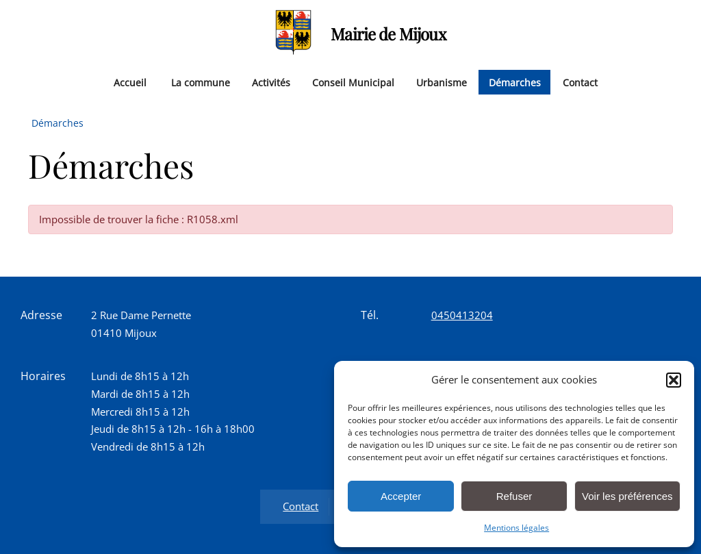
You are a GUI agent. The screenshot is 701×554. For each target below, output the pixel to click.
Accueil (130, 81)
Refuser (514, 496)
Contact (580, 81)
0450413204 (462, 315)
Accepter (401, 496)
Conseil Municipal (353, 81)
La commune (200, 81)
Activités (271, 81)
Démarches (515, 81)
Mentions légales (516, 527)
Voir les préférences (627, 496)
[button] (673, 380)
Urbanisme (441, 81)
